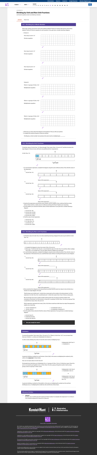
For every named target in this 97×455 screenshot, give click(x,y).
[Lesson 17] (67, 5)
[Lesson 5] (41, 5)
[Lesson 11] (52, 5)
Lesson (20, 19)
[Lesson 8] (46, 5)
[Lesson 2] (35, 5)
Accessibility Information (51, 423)
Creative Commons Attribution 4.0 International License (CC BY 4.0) (46, 427)
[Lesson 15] (62, 5)
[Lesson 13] (57, 5)
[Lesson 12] (55, 5)
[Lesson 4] (39, 5)
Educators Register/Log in (85, 1)
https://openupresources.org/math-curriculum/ (27, 428)
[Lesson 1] (33, 5)
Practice (26, 19)
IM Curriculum (51, 1)
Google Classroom (73, 1)
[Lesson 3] (37, 5)
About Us (58, 1)
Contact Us (64, 1)
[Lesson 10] (50, 5)
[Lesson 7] (44, 5)
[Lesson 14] (60, 5)
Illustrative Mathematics (49, 431)
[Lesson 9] (48, 5)
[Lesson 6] (42, 5)
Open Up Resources (58, 435)
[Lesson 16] (65, 5)
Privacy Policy (43, 423)
